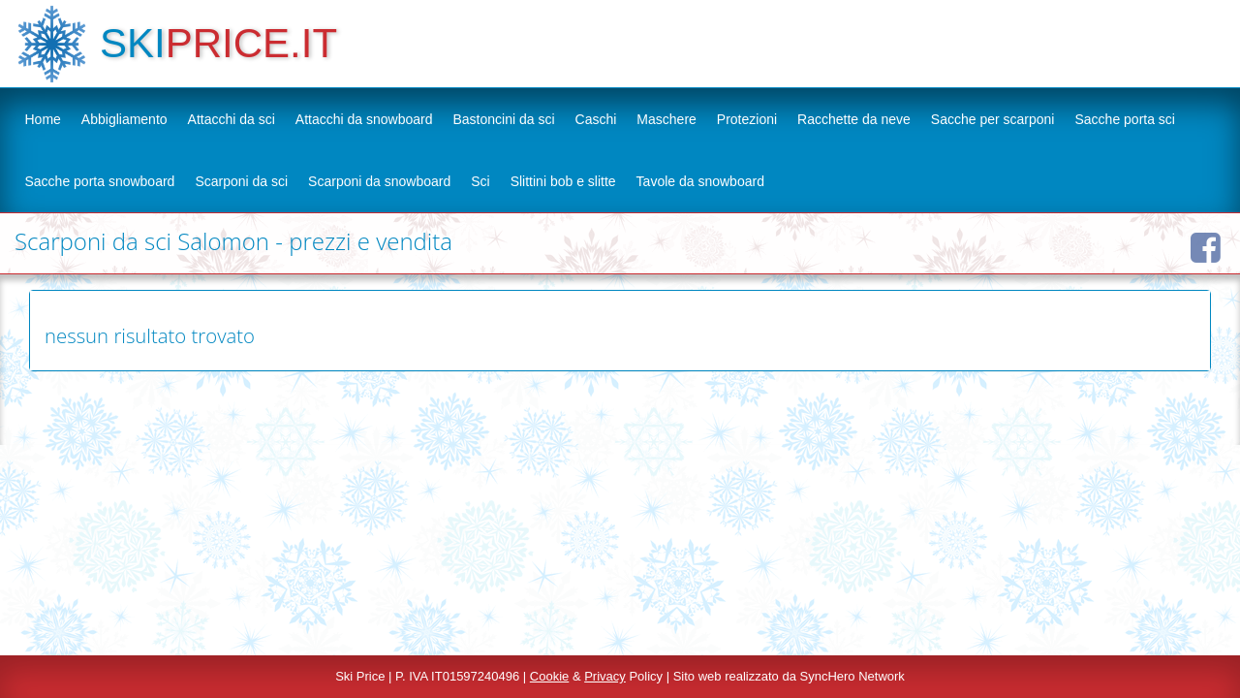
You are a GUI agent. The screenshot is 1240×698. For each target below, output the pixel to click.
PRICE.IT (251, 43)
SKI (133, 43)
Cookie (549, 676)
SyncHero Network (852, 676)
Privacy (605, 676)
